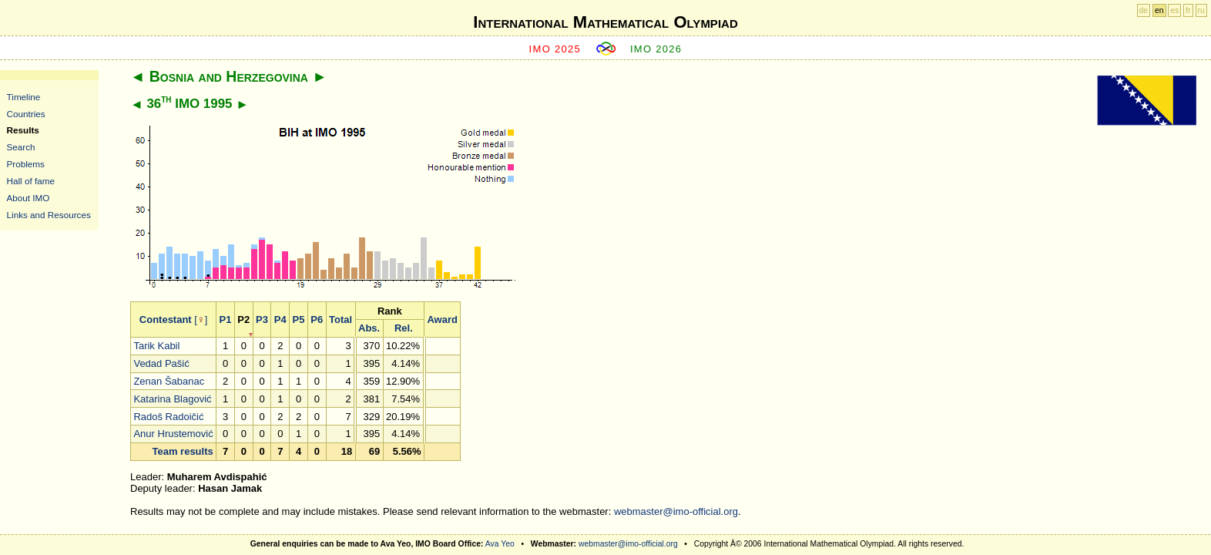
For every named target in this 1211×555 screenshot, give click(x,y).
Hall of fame (31, 181)
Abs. (369, 328)
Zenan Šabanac (168, 381)
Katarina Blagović (172, 399)
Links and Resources (49, 215)
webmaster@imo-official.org (676, 511)
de (1144, 10)
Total (340, 319)
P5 (299, 319)
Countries (26, 114)
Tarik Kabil (156, 346)
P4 (280, 319)
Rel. (403, 328)
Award (442, 319)
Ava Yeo (500, 544)
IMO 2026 (656, 49)
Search (21, 147)
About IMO (28, 198)
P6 (316, 319)
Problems (26, 164)
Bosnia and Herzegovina (228, 76)
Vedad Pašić (161, 363)
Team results (182, 451)
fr (1188, 10)
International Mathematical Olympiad (605, 22)
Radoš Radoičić (168, 416)
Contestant (165, 319)
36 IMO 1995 (189, 103)
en (1159, 10)
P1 (226, 319)
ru (1201, 10)
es (1174, 10)
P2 (243, 319)
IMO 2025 (555, 49)
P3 (262, 319)
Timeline (24, 97)
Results (23, 130)
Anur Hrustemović (173, 433)
